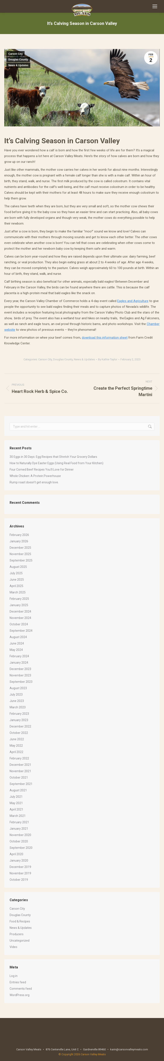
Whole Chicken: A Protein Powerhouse (35, 476)
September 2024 (21, 630)
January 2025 (19, 605)
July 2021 (16, 796)
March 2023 (18, 707)
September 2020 (21, 847)
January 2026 (19, 541)
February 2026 (19, 535)
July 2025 (16, 573)
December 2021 (20, 764)
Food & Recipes (20, 921)
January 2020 (19, 860)
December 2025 (20, 547)
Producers (16, 934)
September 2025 (21, 560)
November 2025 (20, 554)
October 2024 (19, 624)
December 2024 (20, 611)
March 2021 (18, 816)
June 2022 (17, 739)
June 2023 (17, 701)
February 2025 (19, 598)
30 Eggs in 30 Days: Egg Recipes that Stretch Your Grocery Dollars (53, 456)
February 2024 (19, 656)
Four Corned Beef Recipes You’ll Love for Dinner (42, 469)
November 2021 (20, 771)
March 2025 (18, 592)
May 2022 (16, 745)
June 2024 (17, 643)
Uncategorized (19, 940)
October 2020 (19, 841)
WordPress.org (19, 995)
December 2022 (20, 726)
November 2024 (20, 618)
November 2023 (20, 675)
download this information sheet (104, 337)
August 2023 (18, 688)
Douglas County (18, 59)
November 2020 (20, 835)
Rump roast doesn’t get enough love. (34, 482)
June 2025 (17, 579)
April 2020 (16, 854)
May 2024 (16, 649)
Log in (14, 976)
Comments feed (21, 988)
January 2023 (19, 720)
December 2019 (20, 867)
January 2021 (19, 828)
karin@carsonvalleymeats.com (129, 1049)
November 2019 (20, 873)
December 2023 (20, 669)
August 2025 (18, 566)
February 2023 (19, 713)
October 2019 (19, 879)
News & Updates (18, 65)
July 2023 (16, 694)
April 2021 (16, 809)
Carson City (15, 53)
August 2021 (18, 790)
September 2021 (21, 784)
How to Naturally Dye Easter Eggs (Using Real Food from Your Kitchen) (56, 463)
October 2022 (19, 733)
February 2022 (19, 758)
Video (13, 947)
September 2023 (21, 681)
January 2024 (19, 662)
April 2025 (16, 586)
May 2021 (16, 803)
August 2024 (18, 637)
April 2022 (16, 752)
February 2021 (19, 822)
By (107, 359)
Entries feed (18, 982)
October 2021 (19, 777)
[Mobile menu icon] (154, 6)
